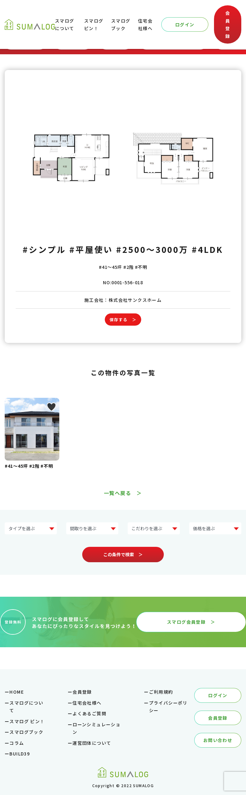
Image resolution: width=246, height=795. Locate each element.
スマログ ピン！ (27, 721)
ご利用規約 (161, 692)
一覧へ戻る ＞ (123, 493)
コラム (16, 743)
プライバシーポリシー (168, 707)
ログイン (185, 24)
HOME (16, 692)
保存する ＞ (123, 320)
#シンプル (44, 249)
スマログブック (26, 732)
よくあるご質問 (89, 713)
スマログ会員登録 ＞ (191, 622)
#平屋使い (91, 249)
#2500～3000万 (152, 249)
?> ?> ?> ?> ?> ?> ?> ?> (31, 528)
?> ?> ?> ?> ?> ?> (215, 528)
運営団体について (91, 743)
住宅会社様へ (86, 703)
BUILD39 (19, 753)
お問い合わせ (217, 740)
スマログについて (26, 707)
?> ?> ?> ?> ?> (92, 528)
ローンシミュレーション (96, 728)
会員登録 (227, 24)
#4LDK (207, 249)
